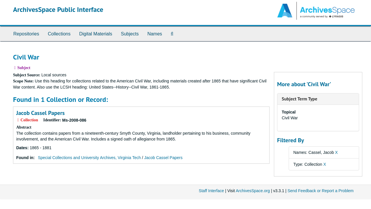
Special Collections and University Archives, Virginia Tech (89, 157)
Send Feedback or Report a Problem (321, 190)
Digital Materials (95, 33)
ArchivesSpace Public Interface (58, 9)
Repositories (26, 33)
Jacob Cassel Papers (40, 113)
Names (154, 33)
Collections (59, 33)
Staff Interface (211, 190)
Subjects (130, 33)
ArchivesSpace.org (253, 190)
